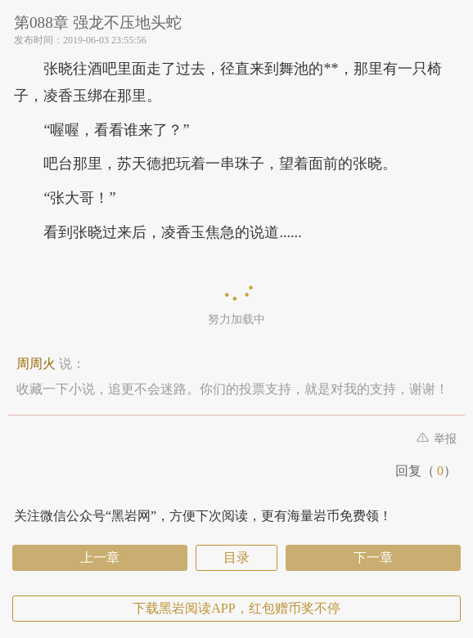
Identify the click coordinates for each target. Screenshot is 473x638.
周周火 (36, 364)
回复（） (426, 471)
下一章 (373, 557)
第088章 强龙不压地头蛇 (98, 22)
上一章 (99, 557)
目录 (236, 557)
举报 (437, 439)
